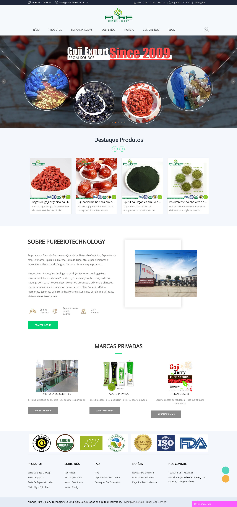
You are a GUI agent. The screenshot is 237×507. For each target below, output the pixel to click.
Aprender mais (43, 410)
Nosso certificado (74, 482)
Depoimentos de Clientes (107, 477)
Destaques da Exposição (107, 482)
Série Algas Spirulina (38, 487)
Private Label (180, 394)
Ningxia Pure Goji (134, 502)
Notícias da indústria (143, 477)
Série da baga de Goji (39, 472)
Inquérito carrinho (181, 2)
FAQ (96, 472)
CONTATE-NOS (151, 29)
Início (35, 29)
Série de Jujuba (36, 477)
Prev (4, 81)
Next (233, 81)
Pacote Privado (118, 394)
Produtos (55, 29)
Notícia (129, 29)
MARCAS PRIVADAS (82, 29)
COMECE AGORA (43, 325)
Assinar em (142, 2)
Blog (172, 29)
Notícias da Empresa (143, 472)
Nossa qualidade (73, 477)
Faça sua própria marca (144, 482)
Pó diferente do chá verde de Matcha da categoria (188, 202)
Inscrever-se (159, 2)
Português (200, 2)
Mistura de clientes (57, 394)
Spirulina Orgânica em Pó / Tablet (142, 202)
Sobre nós (108, 29)
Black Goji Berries (156, 502)
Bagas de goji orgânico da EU (50, 202)
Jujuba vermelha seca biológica (96, 202)
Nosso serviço (72, 487)
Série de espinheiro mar (40, 482)
